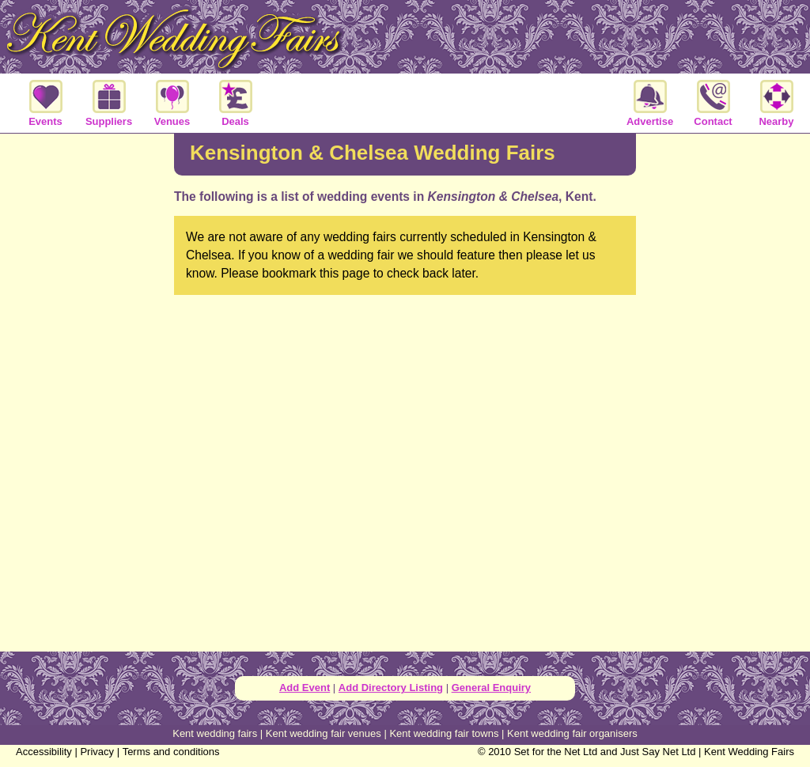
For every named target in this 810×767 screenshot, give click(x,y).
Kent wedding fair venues (323, 733)
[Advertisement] (87, 390)
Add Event (304, 687)
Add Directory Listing (391, 687)
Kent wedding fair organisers (572, 733)
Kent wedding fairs (214, 733)
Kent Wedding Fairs (749, 752)
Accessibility (44, 752)
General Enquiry (491, 687)
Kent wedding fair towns (443, 733)
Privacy (97, 752)
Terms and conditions (171, 752)
